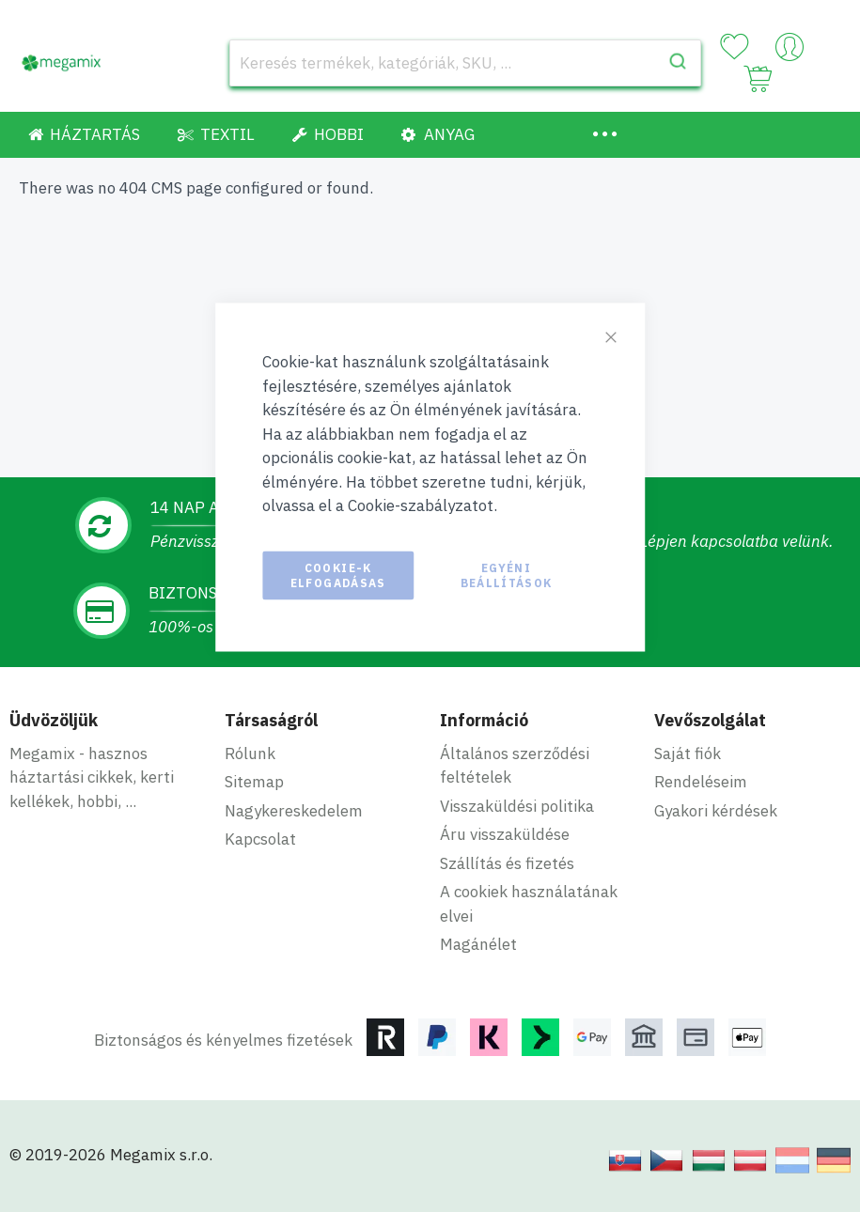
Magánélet (478, 944)
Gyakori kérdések (715, 810)
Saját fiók (687, 753)
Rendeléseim (700, 781)
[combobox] (465, 62)
